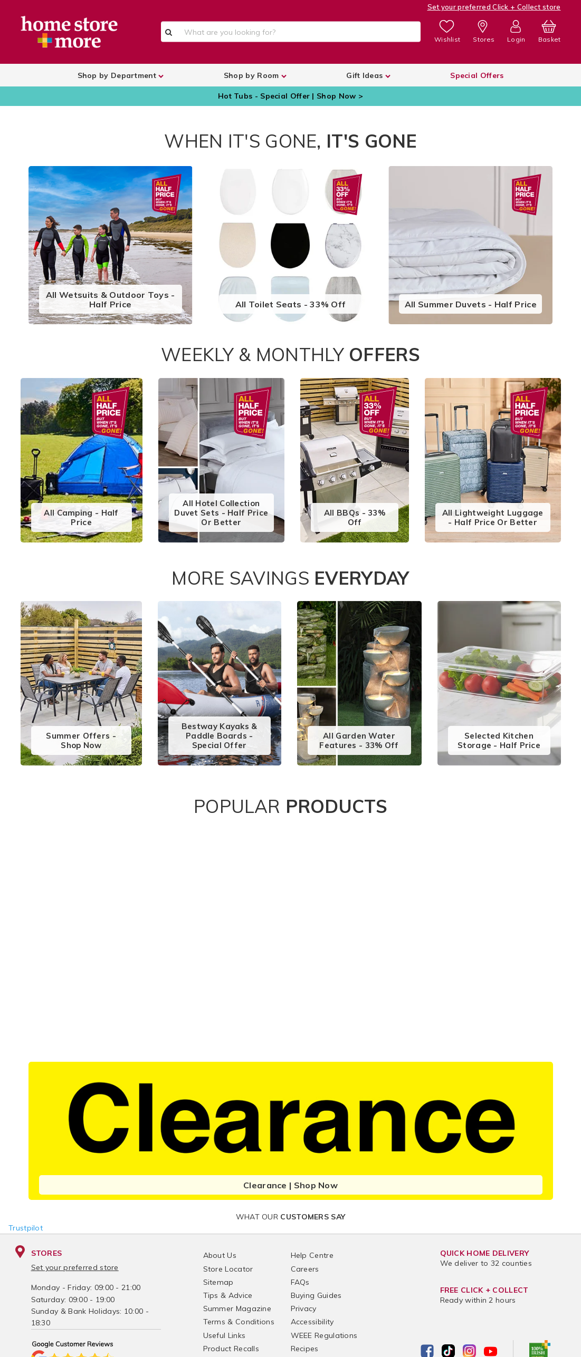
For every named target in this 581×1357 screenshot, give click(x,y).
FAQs (300, 1282)
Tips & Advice (228, 1295)
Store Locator (228, 1269)
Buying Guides (316, 1295)
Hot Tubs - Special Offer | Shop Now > (290, 96)
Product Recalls (231, 1348)
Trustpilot (25, 1228)
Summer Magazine (237, 1308)
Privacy (304, 1308)
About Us (219, 1255)
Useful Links (224, 1335)
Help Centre (312, 1255)
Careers (305, 1269)
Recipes (305, 1348)
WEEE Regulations (324, 1335)
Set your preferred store (75, 1267)
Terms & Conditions (238, 1321)
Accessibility (312, 1321)
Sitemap (218, 1282)
